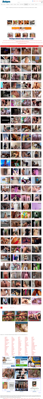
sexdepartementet (34, 345)
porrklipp (13, 349)
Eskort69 (6, 42)
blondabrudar (33, 352)
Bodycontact (27, 41)
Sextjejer (17, 41)
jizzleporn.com (7, 398)
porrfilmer (32, 344)
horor (12, 342)
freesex (13, 347)
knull (12, 352)
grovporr (13, 351)
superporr (32, 353)
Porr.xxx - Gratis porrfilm (21, 30)
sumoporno (6, 354)
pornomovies (33, 349)
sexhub (26, 349)
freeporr (19, 347)
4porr (12, 345)
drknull (13, 344)
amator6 (26, 343)
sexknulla (19, 344)
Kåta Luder (3, 42)
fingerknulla (26, 342)
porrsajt (26, 350)
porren (13, 350)
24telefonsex (27, 345)
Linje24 (4, 40)
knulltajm (19, 353)
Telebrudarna (9, 40)
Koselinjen (20, 40)
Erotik (22, 42)
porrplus (26, 348)
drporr (26, 346)
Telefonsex (12, 40)
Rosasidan (19, 41)
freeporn (6, 348)
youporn (19, 346)
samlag (13, 346)
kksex (19, 354)
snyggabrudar (7, 346)
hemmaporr (20, 348)
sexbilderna (26, 344)
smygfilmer (19, 343)
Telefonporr (26, 40)
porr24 (19, 351)
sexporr (32, 351)
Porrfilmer (34, 42)
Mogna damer (21, 43)
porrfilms (6, 344)
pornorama (33, 348)
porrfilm (19, 337)
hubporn (26, 351)
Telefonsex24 (23, 40)
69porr (13, 354)
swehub (32, 337)
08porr (26, 347)
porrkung (13, 348)
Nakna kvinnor (9, 42)
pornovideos (33, 346)
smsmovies (20, 349)
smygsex (6, 337)
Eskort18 (24, 41)
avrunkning (13, 353)
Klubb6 (22, 41)
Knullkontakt (20, 42)
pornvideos (26, 354)
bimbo (6, 350)
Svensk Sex (31, 42)
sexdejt (32, 354)
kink (32, 350)
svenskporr (6, 353)
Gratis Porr (25, 42)
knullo (5, 352)
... (8, 307)
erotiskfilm (19, 345)
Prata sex (17, 40)
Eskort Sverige (35, 40)
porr (25, 353)
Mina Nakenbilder (31, 40)
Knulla (36, 42)
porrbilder (26, 352)
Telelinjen (6, 40)
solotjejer (32, 343)
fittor (12, 337)
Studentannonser (14, 42)
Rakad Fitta (28, 42)
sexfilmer (13, 343)
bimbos (6, 349)
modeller (26, 337)
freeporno (6, 347)
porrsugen (33, 342)
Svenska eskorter (39, 40)
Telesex (15, 40)
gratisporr (19, 342)
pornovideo (33, 347)
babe (5, 351)
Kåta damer (25, 43)
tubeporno (6, 343)
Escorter (17, 42)
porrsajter (19, 350)
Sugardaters (39, 42)
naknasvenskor (7, 342)
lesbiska (19, 352)
